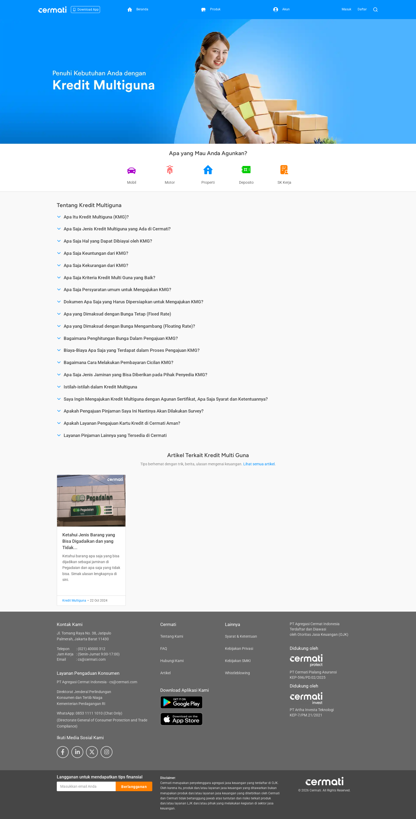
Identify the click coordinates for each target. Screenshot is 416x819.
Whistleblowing (237, 673)
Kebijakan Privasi (239, 648)
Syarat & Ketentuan (241, 636)
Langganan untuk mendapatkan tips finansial (99, 776)
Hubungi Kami (172, 661)
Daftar (362, 9)
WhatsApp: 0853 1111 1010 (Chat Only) (89, 713)
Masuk (346, 9)
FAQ (163, 648)
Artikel (165, 673)
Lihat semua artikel (259, 464)
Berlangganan (134, 787)
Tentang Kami (171, 636)
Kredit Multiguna (74, 600)
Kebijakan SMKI (238, 661)
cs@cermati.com (92, 659)
